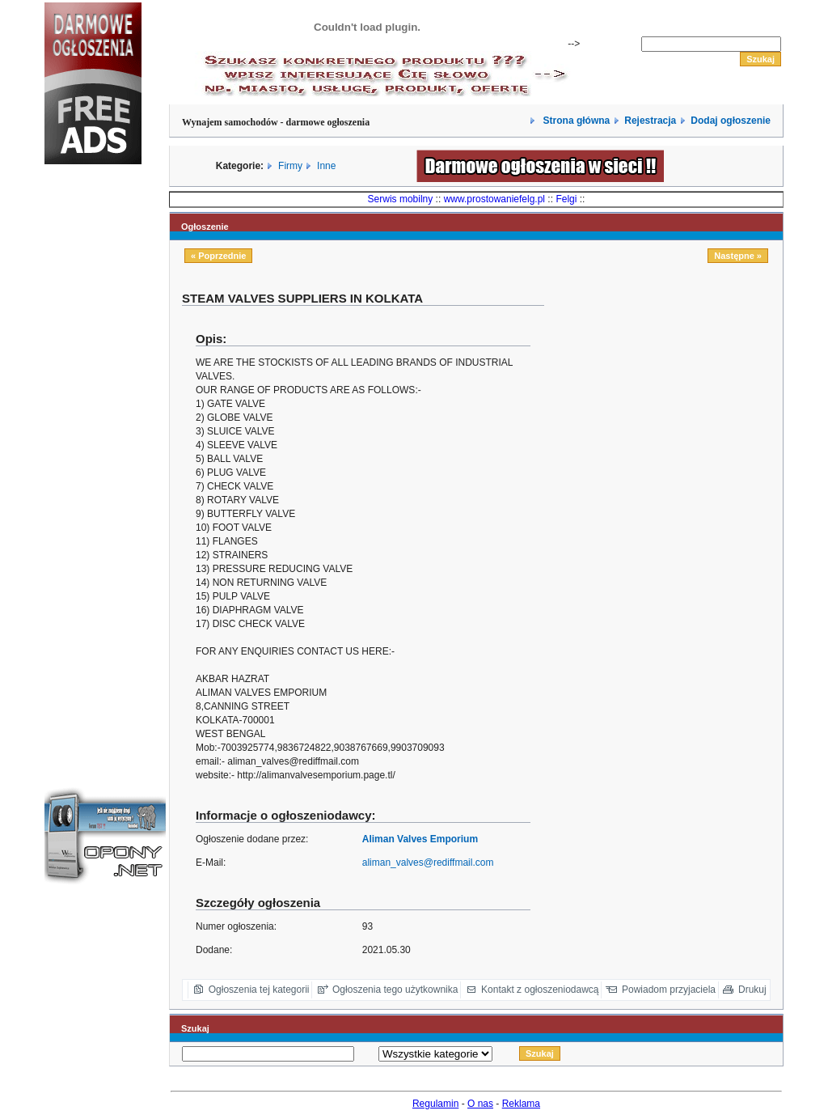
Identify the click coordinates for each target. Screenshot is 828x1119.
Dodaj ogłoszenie (731, 120)
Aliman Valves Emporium (420, 839)
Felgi (566, 199)
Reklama (521, 1103)
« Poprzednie (218, 256)
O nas (480, 1103)
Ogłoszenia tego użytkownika (395, 989)
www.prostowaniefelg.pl (494, 199)
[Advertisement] (93, 448)
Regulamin (435, 1103)
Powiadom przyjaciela (669, 989)
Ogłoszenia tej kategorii (259, 989)
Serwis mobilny (400, 199)
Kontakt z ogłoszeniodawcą (539, 989)
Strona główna (575, 120)
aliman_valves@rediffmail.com (428, 862)
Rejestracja (650, 120)
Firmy (290, 166)
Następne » (738, 256)
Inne (326, 166)
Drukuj (752, 989)
